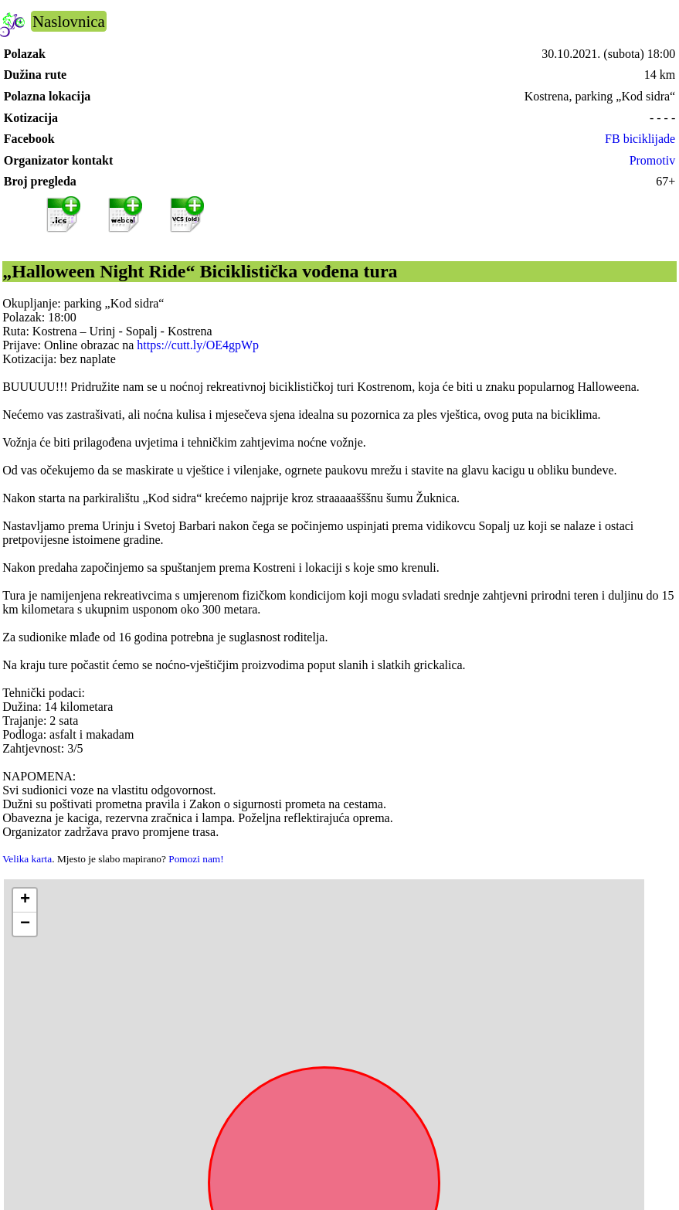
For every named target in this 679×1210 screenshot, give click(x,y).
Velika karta (27, 859)
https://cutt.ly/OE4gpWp (198, 345)
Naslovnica (68, 21)
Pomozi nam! (195, 859)
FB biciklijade (640, 138)
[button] (24, 901)
